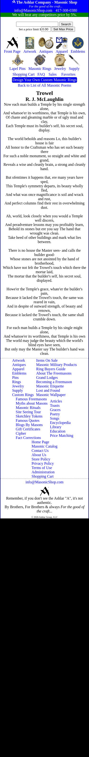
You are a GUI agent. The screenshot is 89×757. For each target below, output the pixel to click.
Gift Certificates (28, 429)
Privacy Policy (43, 463)
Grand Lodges (47, 378)
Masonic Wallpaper (51, 395)
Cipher (21, 433)
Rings (16, 382)
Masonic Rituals (28, 408)
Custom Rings (23, 395)
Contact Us (40, 451)
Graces (55, 410)
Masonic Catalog (44, 446)
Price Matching (61, 435)
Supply (17, 390)
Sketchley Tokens (29, 416)
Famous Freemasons (31, 399)
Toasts (55, 405)
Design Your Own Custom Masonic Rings (44, 80)
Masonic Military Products (56, 365)
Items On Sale (47, 360)
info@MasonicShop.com (44, 482)
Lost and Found (48, 390)
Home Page (40, 442)
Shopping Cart (43, 476)
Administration (43, 472)
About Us (39, 455)
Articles (56, 401)
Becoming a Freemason (54, 382)
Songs (54, 418)
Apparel (18, 369)
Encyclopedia (60, 423)
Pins (15, 378)
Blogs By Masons (29, 425)
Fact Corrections (28, 438)
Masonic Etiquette (50, 386)
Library (55, 427)
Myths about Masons (31, 403)
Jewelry (18, 386)
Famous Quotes (27, 420)
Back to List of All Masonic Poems (44, 85)
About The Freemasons (53, 373)
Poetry (55, 414)
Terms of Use (42, 468)
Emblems (19, 373)
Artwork (18, 360)
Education (58, 431)
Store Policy (41, 459)
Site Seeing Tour (28, 412)
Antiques (19, 365)
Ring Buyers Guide (51, 369)
